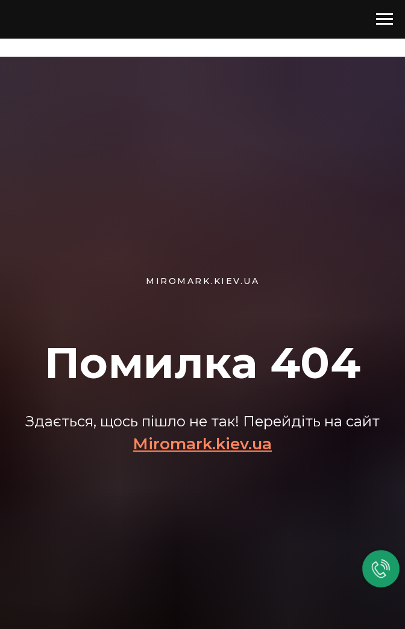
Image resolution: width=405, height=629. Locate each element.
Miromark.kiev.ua (202, 444)
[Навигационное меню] (384, 19)
